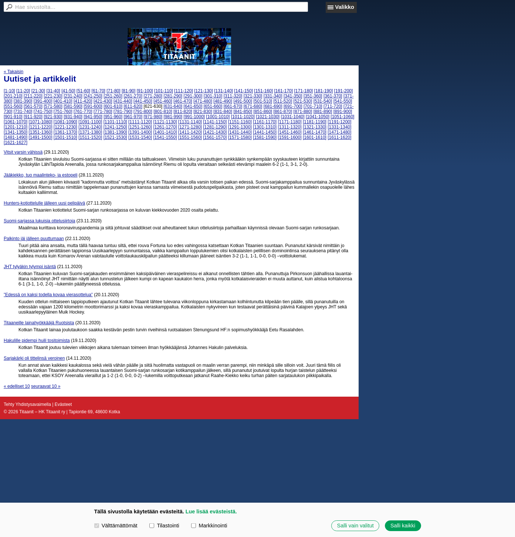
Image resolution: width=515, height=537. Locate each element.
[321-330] (253, 96)
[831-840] (222, 111)
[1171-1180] (289, 121)
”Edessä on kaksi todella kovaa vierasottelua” (48, 294)
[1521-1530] (115, 137)
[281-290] (173, 96)
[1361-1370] (65, 132)
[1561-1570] (215, 137)
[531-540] (323, 101)
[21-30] (38, 90)
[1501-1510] (65, 137)
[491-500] (242, 101)
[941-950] (93, 116)
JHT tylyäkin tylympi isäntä (30, 266)
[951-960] (113, 116)
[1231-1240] (90, 127)
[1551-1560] (190, 137)
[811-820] (182, 111)
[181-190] (323, 90)
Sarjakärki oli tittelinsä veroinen (34, 358)
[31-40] (53, 90)
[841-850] (242, 111)
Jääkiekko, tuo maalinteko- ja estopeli (40, 175)
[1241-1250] (115, 127)
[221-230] (53, 96)
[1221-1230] (65, 127)
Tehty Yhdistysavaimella (27, 404)
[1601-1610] (314, 137)
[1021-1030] (267, 116)
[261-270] (132, 96)
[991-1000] (194, 116)
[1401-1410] (165, 132)
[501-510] (262, 101)
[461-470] (182, 101)
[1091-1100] (90, 121)
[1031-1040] (293, 116)
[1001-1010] (218, 116)
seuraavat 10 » (45, 386)
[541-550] (342, 101)
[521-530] (303, 101)
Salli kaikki (402, 526)
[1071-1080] (40, 121)
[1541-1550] (165, 137)
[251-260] (113, 96)
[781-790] (122, 111)
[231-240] (73, 96)
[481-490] (222, 101)
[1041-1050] (317, 116)
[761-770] (83, 111)
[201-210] (13, 96)
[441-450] (142, 101)
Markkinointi (209, 526)
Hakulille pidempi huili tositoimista (37, 340)
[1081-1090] (65, 121)
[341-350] (293, 96)
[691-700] (293, 106)
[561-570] (33, 106)
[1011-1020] (243, 116)
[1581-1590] (265, 137)
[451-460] (162, 101)
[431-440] (122, 101)
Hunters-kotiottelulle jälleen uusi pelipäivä (44, 203)
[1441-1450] (265, 132)
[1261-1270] (165, 127)
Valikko (344, 7)
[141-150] (243, 90)
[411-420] (83, 101)
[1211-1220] (40, 127)
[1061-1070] (15, 121)
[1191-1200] (339, 121)
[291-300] (193, 96)
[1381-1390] (115, 132)
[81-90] (128, 90)
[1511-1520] (90, 137)
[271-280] (152, 96)
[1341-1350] (15, 132)
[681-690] (273, 106)
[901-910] (13, 116)
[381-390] (23, 101)
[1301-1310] (265, 127)
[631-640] (173, 106)
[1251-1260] (140, 127)
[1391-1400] (140, 132)
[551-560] (13, 106)
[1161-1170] (265, 121)
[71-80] (113, 90)
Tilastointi (164, 526)
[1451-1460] (289, 132)
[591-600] (93, 106)
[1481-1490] (15, 137)
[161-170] (283, 90)
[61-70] (98, 90)
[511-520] (283, 101)
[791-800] (142, 111)
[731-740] (23, 111)
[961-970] (132, 116)
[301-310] (213, 96)
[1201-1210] (15, 127)
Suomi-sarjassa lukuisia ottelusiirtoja (39, 220)
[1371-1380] (90, 132)
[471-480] (202, 101)
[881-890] (323, 111)
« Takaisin (13, 71)
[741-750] (43, 111)
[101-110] (163, 90)
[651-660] (213, 106)
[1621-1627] (15, 142)
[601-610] (113, 106)
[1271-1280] (190, 127)
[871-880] (303, 111)
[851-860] (262, 111)
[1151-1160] (240, 121)
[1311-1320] (289, 127)
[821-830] (202, 111)
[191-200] (343, 90)
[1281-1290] (215, 127)
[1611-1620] (339, 137)
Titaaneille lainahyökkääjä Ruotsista (39, 322)
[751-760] (63, 111)
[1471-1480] (339, 132)
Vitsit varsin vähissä (23, 152)
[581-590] (73, 106)
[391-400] (43, 101)
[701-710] (313, 106)
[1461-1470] (314, 132)
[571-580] (53, 106)
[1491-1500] (40, 137)
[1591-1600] (289, 137)
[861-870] (283, 111)
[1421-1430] (215, 132)
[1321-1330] (314, 127)
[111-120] (183, 90)
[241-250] (93, 96)
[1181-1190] (314, 121)
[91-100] (145, 90)
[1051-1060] (342, 116)
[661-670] (233, 106)
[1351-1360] (40, 132)
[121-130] (203, 90)
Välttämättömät (116, 526)
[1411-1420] (190, 132)
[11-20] (23, 90)
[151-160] (263, 90)
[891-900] (342, 111)
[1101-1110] (115, 121)
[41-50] (68, 90)
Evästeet (63, 404)
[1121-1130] (165, 121)
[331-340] (273, 96)
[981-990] (173, 116)
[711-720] (332, 106)
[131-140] (223, 90)
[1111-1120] (140, 121)
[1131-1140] (190, 121)
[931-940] (73, 116)
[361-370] (332, 96)
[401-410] (63, 101)
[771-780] (103, 111)
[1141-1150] (215, 121)
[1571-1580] (240, 137)
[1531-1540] (140, 137)
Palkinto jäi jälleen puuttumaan (34, 238)
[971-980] (152, 116)
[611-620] (132, 106)
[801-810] (162, 111)
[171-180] (303, 90)
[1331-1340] (339, 127)
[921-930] (53, 116)
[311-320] (233, 96)
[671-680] (253, 106)
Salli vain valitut (355, 526)
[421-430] (103, 101)
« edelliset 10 (17, 386)
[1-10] (9, 90)
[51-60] (83, 90)
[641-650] (193, 106)
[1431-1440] (240, 132)
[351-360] (313, 96)
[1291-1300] (240, 127)
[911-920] (33, 116)
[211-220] (33, 96)
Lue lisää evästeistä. (211, 511)
